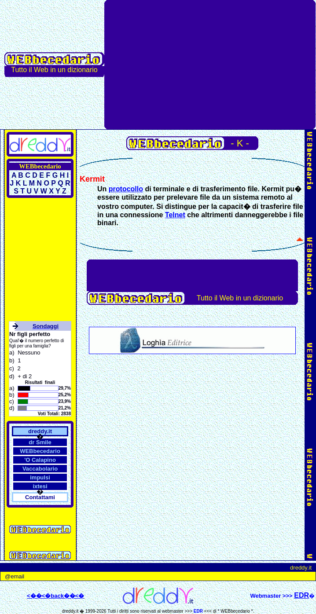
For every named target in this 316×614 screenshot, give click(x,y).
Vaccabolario (40, 468)
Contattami (40, 497)
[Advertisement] (210, 64)
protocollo (126, 189)
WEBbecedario (40, 451)
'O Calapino (40, 460)
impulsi (40, 477)
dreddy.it (40, 431)
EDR (198, 611)
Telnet (175, 215)
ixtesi (40, 486)
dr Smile (40, 442)
